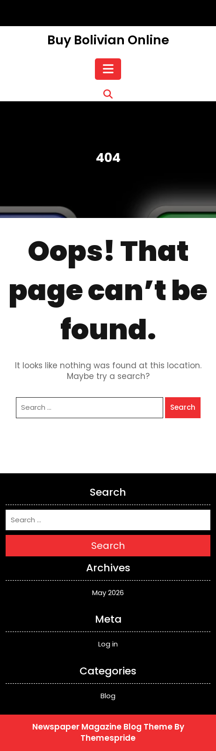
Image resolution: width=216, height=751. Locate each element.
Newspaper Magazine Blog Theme (102, 726)
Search (182, 407)
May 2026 (108, 592)
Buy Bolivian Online (108, 40)
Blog (108, 696)
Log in (108, 644)
